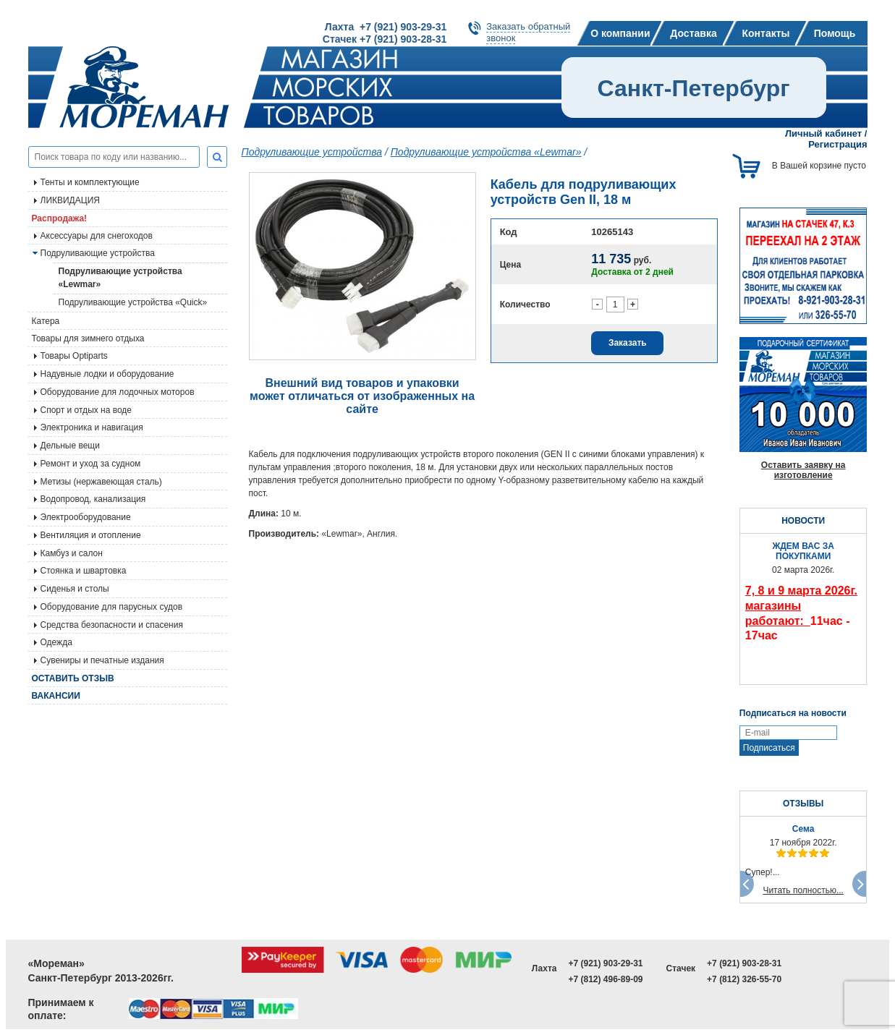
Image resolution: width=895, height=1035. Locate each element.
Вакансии (56, 696)
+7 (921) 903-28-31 (744, 963)
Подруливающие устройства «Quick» (133, 302)
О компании (620, 33)
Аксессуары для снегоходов (97, 236)
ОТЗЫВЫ (803, 803)
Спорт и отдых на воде (86, 410)
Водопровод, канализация (93, 499)
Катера (46, 321)
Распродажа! (60, 218)
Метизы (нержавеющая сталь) (101, 482)
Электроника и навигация (92, 427)
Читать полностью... (803, 890)
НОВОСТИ (803, 521)
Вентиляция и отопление (91, 535)
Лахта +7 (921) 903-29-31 (385, 27)
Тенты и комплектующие (90, 182)
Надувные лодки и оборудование (107, 374)
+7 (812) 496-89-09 (605, 979)
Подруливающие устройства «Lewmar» (120, 277)
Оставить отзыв (73, 678)
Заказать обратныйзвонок (528, 32)
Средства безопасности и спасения (112, 625)
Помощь (835, 33)
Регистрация (837, 144)
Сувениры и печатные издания (102, 660)
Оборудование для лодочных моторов (118, 392)
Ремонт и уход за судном (91, 464)
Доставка (693, 33)
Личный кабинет (823, 133)
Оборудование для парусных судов (112, 607)
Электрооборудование (86, 517)
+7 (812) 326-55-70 (744, 979)
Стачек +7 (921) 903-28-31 (384, 39)
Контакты (765, 33)
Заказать (627, 343)
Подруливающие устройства (98, 253)
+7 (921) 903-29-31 (605, 963)
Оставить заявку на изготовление (803, 470)
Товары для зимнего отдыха (88, 338)
